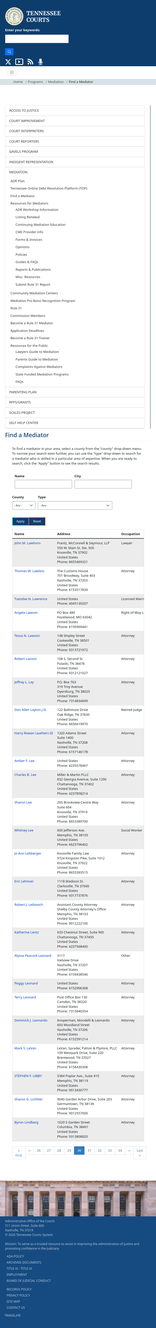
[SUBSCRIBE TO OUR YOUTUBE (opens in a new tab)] (19, 61)
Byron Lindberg (26, 1122)
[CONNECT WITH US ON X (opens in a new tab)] (8, 61)
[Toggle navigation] (12, 72)
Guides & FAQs (27, 262)
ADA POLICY (15, 1256)
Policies (21, 254)
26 (40, 1150)
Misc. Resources (28, 277)
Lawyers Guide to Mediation (37, 351)
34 (121, 1150)
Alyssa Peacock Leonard (33, 955)
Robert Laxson (26, 658)
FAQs (19, 381)
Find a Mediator (22, 196)
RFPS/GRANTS (20, 402)
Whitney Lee (24, 830)
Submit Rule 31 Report (33, 284)
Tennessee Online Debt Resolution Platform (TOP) (48, 188)
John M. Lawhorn (28, 543)
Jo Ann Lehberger (28, 853)
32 (101, 1150)
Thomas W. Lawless (30, 571)
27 (50, 1150)
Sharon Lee (23, 802)
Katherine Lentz (27, 932)
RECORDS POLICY (19, 1289)
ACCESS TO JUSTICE (24, 110)
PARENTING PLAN (23, 392)
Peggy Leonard (26, 983)
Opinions (23, 247)
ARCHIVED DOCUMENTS (24, 1262)
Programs (35, 81)
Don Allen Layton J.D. (31, 709)
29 (71, 1150)
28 (60, 1150)
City (78, 476)
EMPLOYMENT (17, 1274)
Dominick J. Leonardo (31, 1020)
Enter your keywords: (22, 30)
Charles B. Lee (25, 774)
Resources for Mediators (29, 203)
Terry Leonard (25, 997)
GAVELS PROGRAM (23, 151)
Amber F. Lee (25, 760)
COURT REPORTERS (24, 141)
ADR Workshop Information (37, 209)
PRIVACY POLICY (18, 1295)
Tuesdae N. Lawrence (31, 599)
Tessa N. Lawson (27, 635)
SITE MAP (13, 1301)
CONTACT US (16, 1307)
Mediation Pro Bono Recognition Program (42, 300)
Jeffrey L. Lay (24, 682)
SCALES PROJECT (22, 412)
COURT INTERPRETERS (26, 131)
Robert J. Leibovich (29, 904)
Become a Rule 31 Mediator (31, 323)
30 (80, 1150)
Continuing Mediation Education (41, 224)
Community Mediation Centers (34, 293)
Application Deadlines (27, 330)
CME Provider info (29, 232)
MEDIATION (18, 172)
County (18, 497)
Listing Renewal (28, 217)
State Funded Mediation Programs (42, 374)
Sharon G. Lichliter (29, 1099)
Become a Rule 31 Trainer (30, 338)
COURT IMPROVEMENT (27, 120)
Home (18, 81)
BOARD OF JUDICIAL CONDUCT (29, 1281)
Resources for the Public (29, 345)
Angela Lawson (26, 612)
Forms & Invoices (29, 239)
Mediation (56, 81)
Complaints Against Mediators (39, 366)
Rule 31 (16, 308)
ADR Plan (17, 181)
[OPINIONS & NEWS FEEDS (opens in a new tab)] (30, 61)
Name (20, 476)
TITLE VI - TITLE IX (19, 1268)
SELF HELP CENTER (23, 422)
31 (91, 1150)
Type (42, 497)
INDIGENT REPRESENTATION (31, 162)
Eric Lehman (24, 881)
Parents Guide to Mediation (37, 359)
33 (111, 1150)
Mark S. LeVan (25, 1048)
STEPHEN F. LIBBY (28, 1076)
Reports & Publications (33, 269)
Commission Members (27, 315)
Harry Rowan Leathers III (34, 733)
